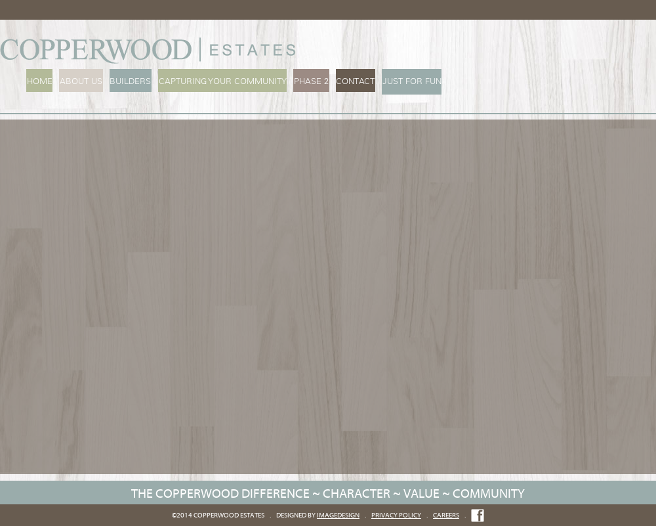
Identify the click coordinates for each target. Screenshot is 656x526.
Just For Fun (406, 81)
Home (39, 81)
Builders (128, 81)
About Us (79, 81)
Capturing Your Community (219, 81)
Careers (446, 514)
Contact (350, 81)
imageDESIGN (338, 514)
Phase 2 (307, 81)
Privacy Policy (396, 514)
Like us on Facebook (477, 515)
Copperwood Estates (151, 50)
